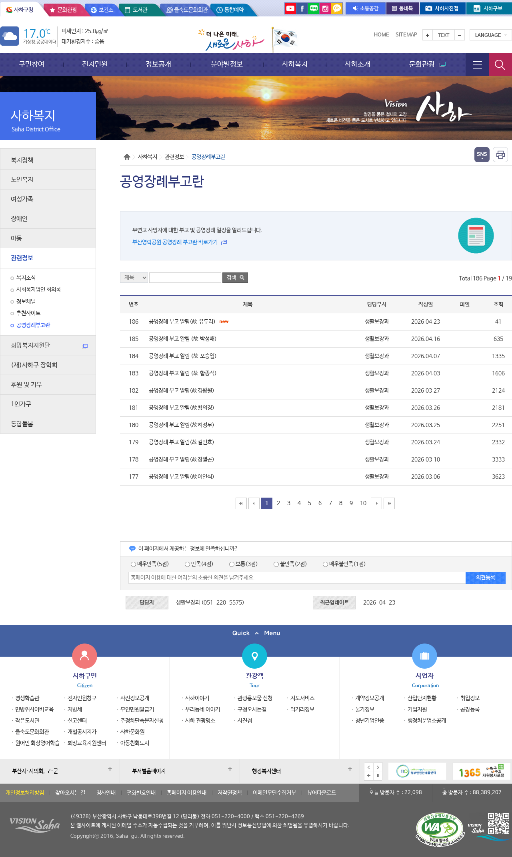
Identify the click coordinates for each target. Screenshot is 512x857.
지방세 (75, 709)
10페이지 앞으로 (254, 503)
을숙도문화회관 (191, 10)
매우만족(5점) (150, 564)
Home (381, 35)
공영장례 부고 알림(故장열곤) (181, 459)
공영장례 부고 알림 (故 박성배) (183, 339)
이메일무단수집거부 (274, 793)
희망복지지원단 (49, 345)
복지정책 (22, 160)
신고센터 (77, 721)
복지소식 (26, 278)
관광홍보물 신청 (255, 698)
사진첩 (245, 721)
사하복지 (295, 64)
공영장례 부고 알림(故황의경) (181, 408)
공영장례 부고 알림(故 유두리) (188, 322)
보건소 (106, 10)
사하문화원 (132, 732)
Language (488, 35)
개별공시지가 (82, 732)
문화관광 (67, 10)
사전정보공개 (134, 698)
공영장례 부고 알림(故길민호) (181, 442)
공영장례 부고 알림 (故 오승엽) (183, 356)
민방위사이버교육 (34, 709)
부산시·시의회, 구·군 (35, 771)
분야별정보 (227, 64)
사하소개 (357, 64)
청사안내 (106, 793)
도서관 (140, 10)
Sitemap (406, 35)
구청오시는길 (252, 709)
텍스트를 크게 (427, 34)
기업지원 (417, 709)
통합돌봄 (22, 424)
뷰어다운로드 (321, 793)
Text (443, 35)
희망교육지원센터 (87, 743)
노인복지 (22, 179)
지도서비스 (302, 698)
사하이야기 (197, 698)
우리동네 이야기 (202, 709)
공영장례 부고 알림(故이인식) (181, 477)
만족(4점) (199, 564)
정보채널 (26, 301)
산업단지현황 (422, 698)
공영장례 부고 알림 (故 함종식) (183, 373)
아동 (16, 238)
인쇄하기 (500, 154)
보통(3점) (243, 564)
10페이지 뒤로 (376, 503)
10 (363, 503)
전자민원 (95, 64)
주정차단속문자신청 (142, 721)
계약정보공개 (369, 698)
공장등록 (470, 709)
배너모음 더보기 (369, 775)
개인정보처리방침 (25, 793)
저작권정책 (230, 793)
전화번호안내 (141, 793)
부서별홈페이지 (149, 771)
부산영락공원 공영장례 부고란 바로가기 (175, 242)
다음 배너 (378, 767)
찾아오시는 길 (70, 793)
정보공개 (158, 64)
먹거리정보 (302, 709)
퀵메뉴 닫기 (256, 633)
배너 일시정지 (378, 775)
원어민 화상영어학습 (37, 743)
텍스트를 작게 (459, 34)
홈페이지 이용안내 (186, 793)
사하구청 (23, 10)
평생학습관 (27, 698)
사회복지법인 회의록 (38, 289)
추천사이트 (28, 313)
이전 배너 (369, 767)
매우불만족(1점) (344, 564)
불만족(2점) (290, 564)
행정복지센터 (266, 771)
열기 (482, 154)
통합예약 (234, 10)
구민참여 (31, 64)
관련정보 (22, 258)
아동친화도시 (134, 743)
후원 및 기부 (26, 385)
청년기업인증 (369, 721)
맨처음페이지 (241, 503)
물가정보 (364, 709)
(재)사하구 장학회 (34, 365)
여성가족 (22, 199)
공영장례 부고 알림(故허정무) (181, 425)
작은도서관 (27, 721)
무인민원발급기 (137, 709)
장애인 (19, 219)
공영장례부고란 (33, 325)
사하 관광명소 (200, 721)
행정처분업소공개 (427, 721)
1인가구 (21, 404)
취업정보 (470, 698)
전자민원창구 (82, 698)
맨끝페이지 (389, 503)
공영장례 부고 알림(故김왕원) (181, 390)
